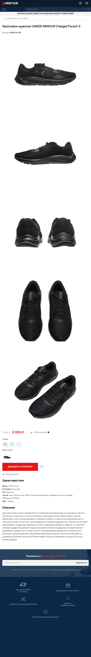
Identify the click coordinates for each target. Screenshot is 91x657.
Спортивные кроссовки (16, 19)
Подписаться (81, 563)
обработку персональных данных (66, 570)
